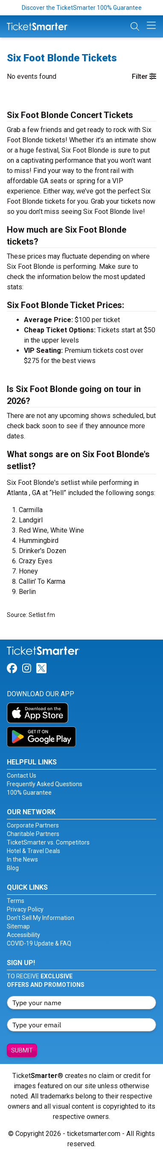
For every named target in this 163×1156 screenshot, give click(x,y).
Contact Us (21, 775)
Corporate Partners (33, 825)
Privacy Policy (25, 909)
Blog (13, 868)
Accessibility (23, 934)
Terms (15, 900)
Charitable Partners (33, 833)
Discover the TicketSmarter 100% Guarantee (82, 7)
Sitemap (18, 926)
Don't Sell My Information (40, 917)
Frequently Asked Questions (44, 784)
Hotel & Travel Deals (33, 851)
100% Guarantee (29, 792)
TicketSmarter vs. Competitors (48, 842)
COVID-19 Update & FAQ (39, 943)
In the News (22, 859)
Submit (22, 1050)
